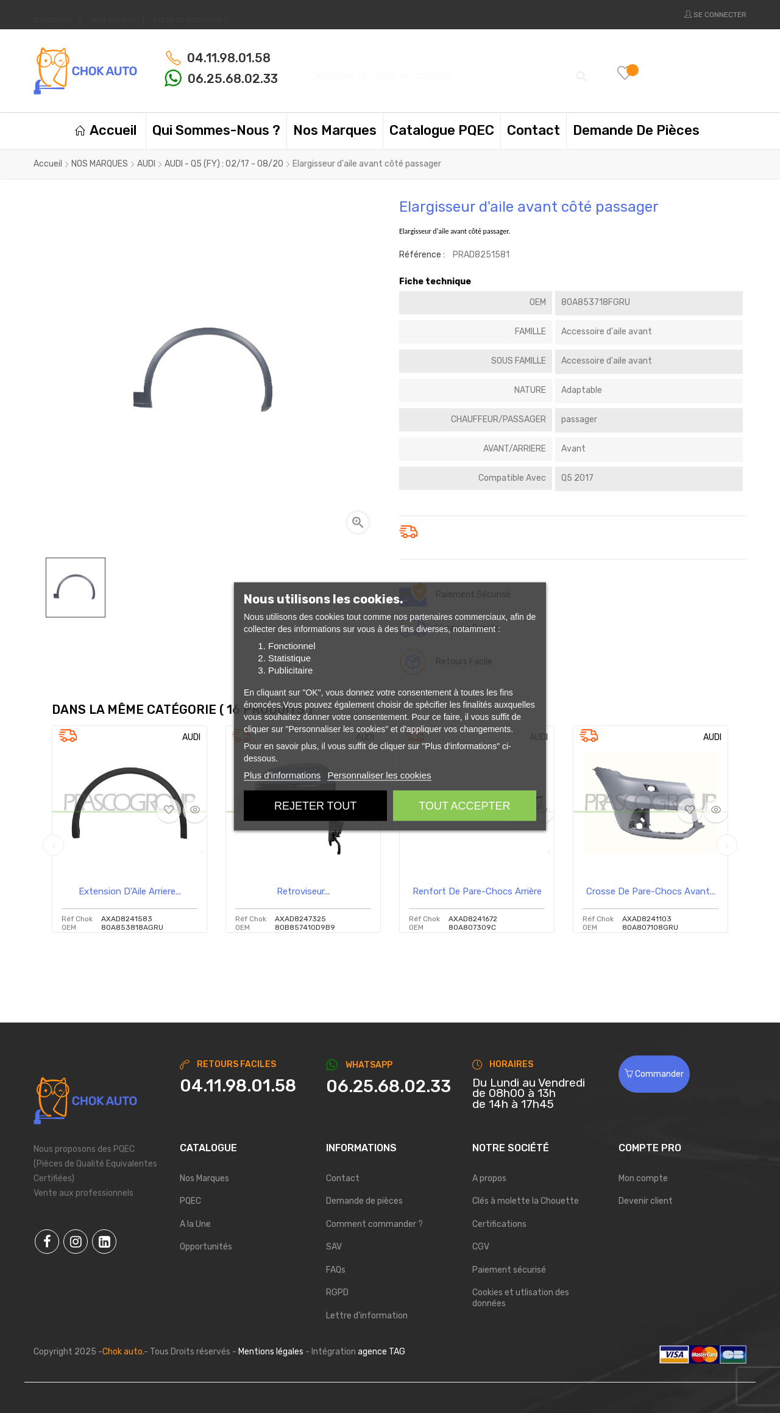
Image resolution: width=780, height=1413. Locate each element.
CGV (480, 1247)
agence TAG (381, 1351)
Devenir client (646, 1201)
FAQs (336, 1270)
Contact (343, 1178)
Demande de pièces (364, 1201)
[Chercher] (447, 70)
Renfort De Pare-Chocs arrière (477, 891)
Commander (654, 1074)
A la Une (195, 1224)
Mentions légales (270, 1351)
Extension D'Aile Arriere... (130, 891)
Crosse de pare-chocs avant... (650, 891)
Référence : (422, 255)
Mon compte (643, 1178)
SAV (334, 1247)
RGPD (337, 1292)
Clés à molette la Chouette (525, 1201)
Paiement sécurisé (509, 1270)
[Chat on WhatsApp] (390, 1086)
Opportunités (206, 1247)
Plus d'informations (282, 775)
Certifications (499, 1224)
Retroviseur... (303, 891)
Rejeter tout (315, 806)
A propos (489, 1178)
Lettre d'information (367, 1316)
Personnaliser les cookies (379, 775)
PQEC (190, 1201)
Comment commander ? (374, 1224)
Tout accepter (464, 806)
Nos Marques (204, 1178)
